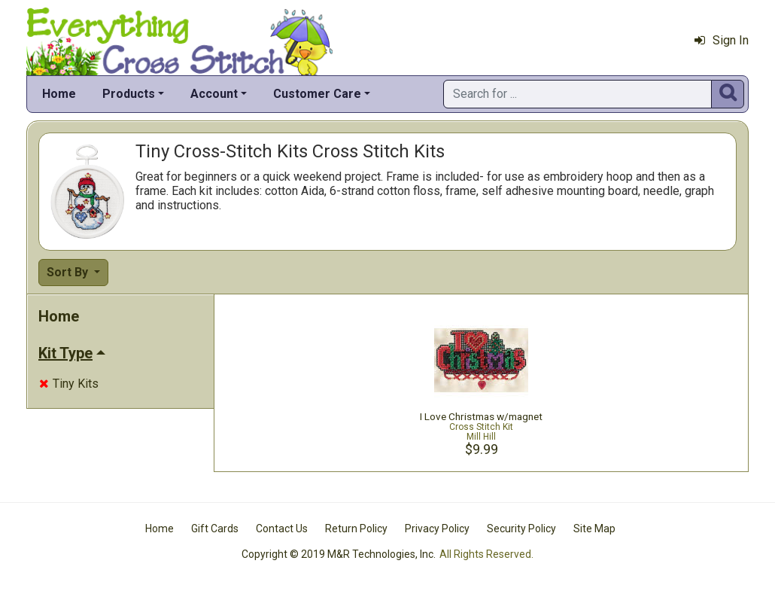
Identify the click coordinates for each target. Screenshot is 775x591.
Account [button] (214, 94)
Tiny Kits (69, 383)
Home (59, 94)
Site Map (594, 528)
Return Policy (356, 528)
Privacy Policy (437, 528)
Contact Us (282, 528)
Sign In (721, 40)
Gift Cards (215, 528)
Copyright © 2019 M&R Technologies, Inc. (339, 554)
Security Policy (521, 528)
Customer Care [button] (317, 94)
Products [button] (128, 94)
